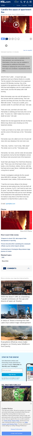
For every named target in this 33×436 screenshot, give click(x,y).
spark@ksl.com (10, 203)
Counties (24, 5)
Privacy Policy (15, 420)
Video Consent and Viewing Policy (15, 423)
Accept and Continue (16, 433)
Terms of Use (8, 379)
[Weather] (16, 1)
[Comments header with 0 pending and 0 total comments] (16, 268)
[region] (16, 418)
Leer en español (27, 50)
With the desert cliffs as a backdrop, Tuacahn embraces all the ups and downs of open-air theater (15, 299)
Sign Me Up (12, 374)
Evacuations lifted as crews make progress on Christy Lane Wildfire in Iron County (15, 344)
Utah (3, 257)
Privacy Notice (16, 379)
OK (31, 403)
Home (18, 5)
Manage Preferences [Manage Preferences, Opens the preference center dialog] (16, 429)
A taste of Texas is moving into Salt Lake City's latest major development (16, 321)
